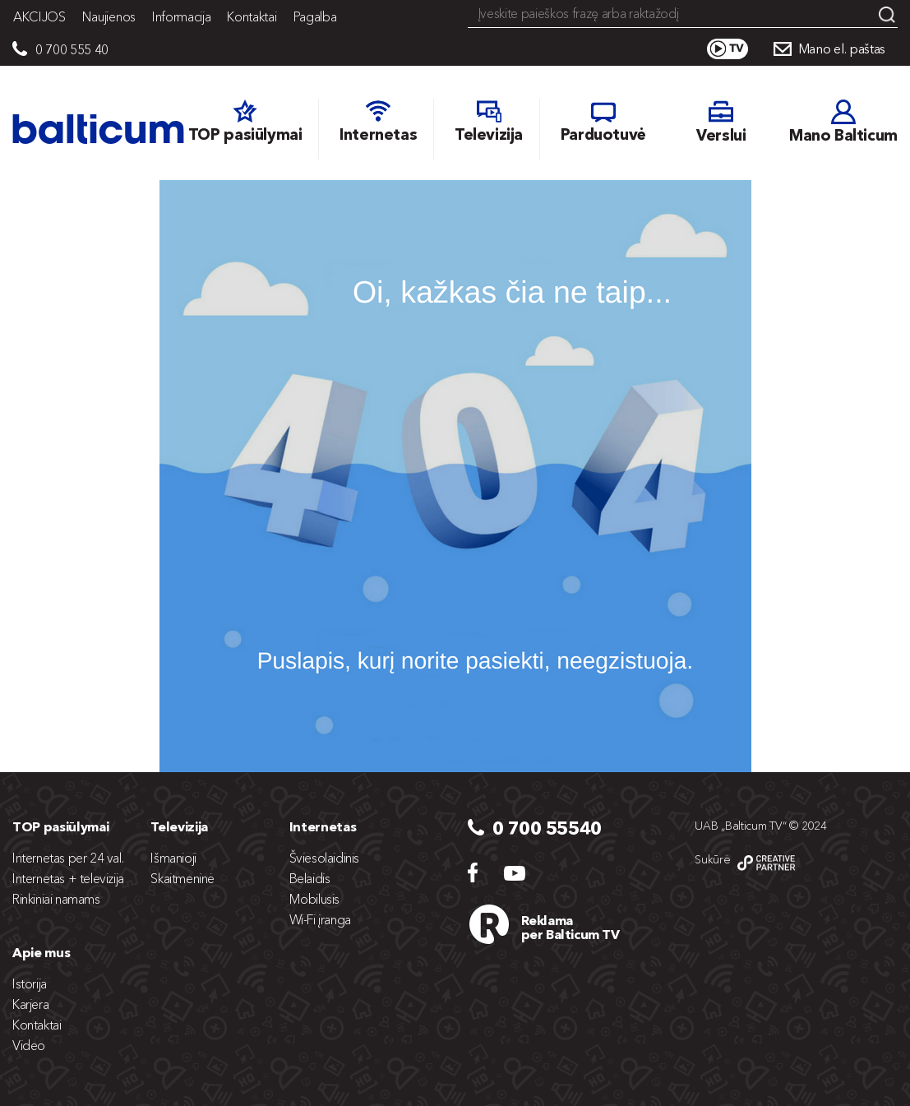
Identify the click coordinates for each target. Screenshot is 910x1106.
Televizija (179, 826)
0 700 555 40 (72, 49)
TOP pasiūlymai (60, 826)
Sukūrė (712, 859)
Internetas (323, 826)
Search (887, 15)
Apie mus (41, 952)
